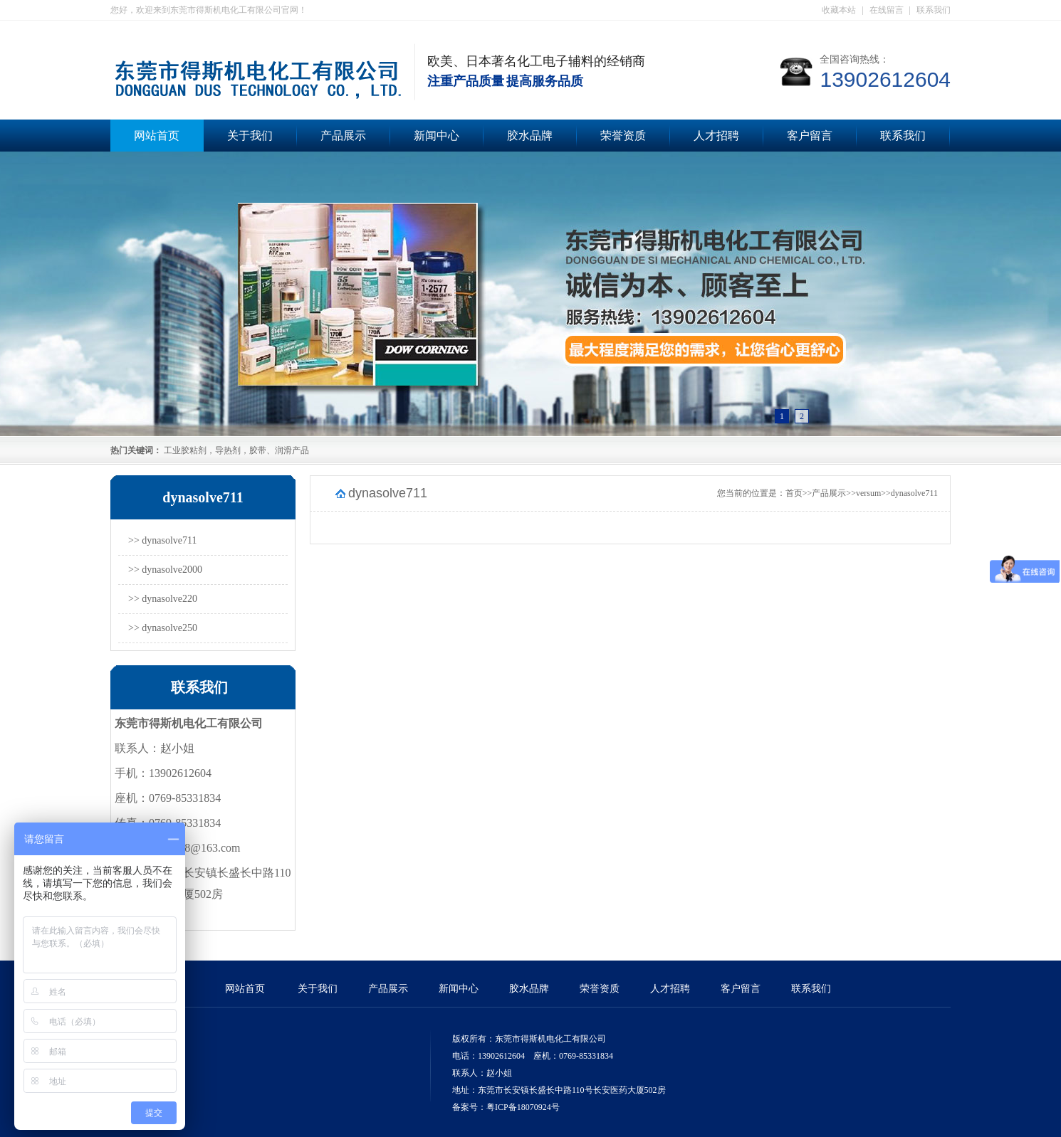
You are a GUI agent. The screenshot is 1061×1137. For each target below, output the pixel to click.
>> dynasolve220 (162, 598)
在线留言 (886, 10)
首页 (794, 493)
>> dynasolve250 (162, 628)
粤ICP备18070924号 (523, 1107)
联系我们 (933, 10)
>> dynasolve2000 (165, 569)
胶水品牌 (530, 135)
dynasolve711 (914, 493)
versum (868, 493)
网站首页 (156, 135)
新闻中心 (436, 135)
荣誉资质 (623, 135)
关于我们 (250, 135)
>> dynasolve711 (162, 540)
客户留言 (809, 135)
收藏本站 (839, 10)
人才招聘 (716, 135)
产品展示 (343, 135)
